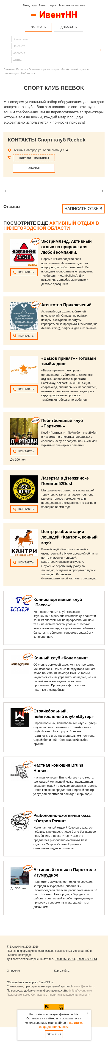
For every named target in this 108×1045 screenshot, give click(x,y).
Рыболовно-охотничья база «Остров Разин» (62, 818)
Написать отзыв (83, 208)
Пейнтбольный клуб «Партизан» (62, 423)
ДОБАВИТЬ (69, 27)
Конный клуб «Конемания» (61, 658)
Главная (8, 69)
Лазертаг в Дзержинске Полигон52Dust (65, 481)
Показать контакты (34, 158)
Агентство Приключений (66, 305)
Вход (26, 5)
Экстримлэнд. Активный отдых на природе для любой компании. (66, 247)
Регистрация (47, 5)
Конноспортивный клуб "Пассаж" (57, 602)
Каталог (21, 69)
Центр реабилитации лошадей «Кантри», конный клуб (69, 537)
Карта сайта (61, 970)
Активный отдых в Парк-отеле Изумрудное (64, 872)
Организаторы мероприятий (46, 69)
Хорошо (54, 1034)
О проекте (13, 970)
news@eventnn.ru (85, 986)
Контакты (26, 272)
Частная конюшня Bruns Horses (58, 768)
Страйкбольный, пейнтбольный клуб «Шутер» (63, 714)
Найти (7, 50)
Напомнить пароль (72, 5)
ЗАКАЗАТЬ (38, 27)
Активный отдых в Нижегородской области (51, 226)
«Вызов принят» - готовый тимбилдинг (68, 361)
